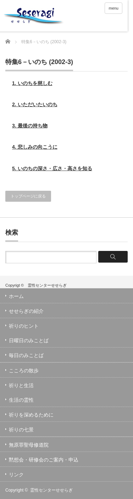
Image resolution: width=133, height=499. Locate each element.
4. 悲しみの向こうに (34, 147)
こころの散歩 (24, 370)
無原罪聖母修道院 (29, 445)
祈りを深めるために (31, 415)
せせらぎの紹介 (26, 311)
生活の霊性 (21, 400)
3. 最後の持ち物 (30, 125)
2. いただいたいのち (34, 104)
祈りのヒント (24, 326)
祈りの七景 (21, 429)
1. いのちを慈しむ (32, 83)
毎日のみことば (26, 355)
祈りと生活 (21, 385)
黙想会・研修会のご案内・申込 (43, 460)
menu (113, 8)
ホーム (16, 296)
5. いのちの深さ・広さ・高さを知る (52, 168)
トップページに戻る (28, 196)
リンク (16, 474)
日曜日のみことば (29, 340)
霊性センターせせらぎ (51, 490)
